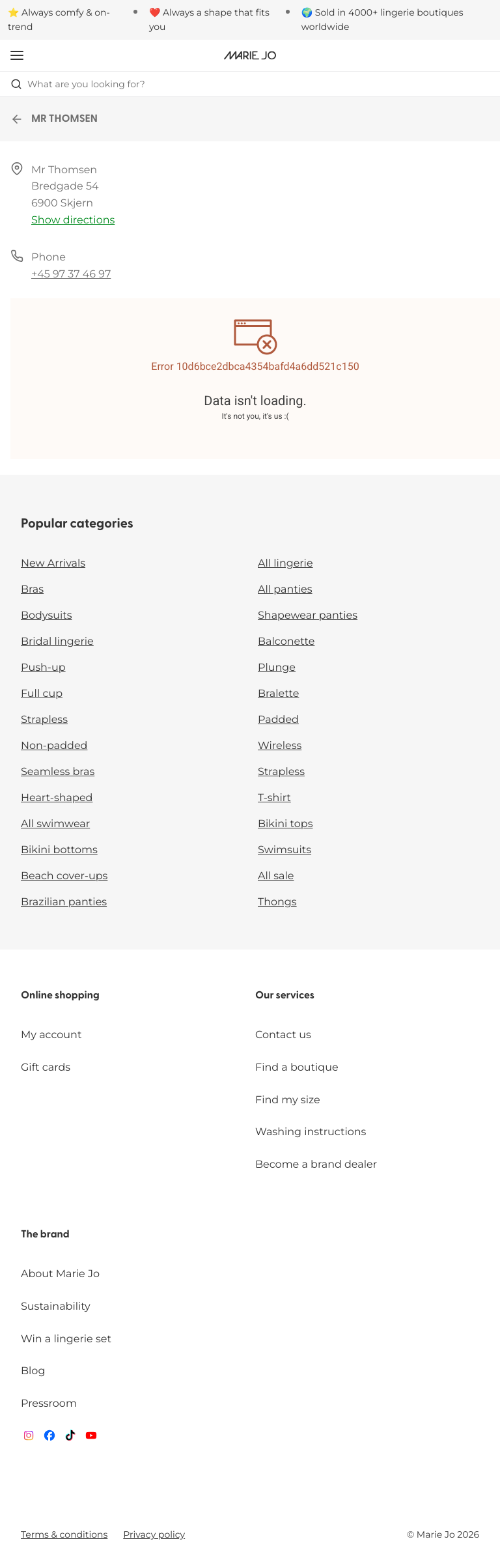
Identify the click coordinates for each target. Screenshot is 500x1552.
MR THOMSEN (54, 119)
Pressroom (49, 1404)
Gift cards (45, 1068)
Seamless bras (57, 772)
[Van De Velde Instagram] (28, 1438)
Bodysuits (46, 616)
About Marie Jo (60, 1274)
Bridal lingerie (57, 642)
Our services (284, 996)
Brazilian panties (64, 902)
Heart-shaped (56, 798)
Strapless (44, 720)
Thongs (277, 902)
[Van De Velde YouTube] (91, 1438)
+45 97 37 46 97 (71, 274)
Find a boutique (297, 1068)
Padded (278, 720)
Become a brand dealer (316, 1165)
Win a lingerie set (66, 1339)
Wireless (279, 746)
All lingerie (285, 563)
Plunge (277, 668)
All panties (285, 590)
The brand (45, 1235)
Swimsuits (284, 850)
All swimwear (55, 824)
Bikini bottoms (59, 850)
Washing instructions (310, 1132)
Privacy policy (154, 1534)
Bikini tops (285, 824)
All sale (276, 876)
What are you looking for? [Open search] (77, 84)
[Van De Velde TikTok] (70, 1438)
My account (51, 1035)
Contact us (283, 1035)
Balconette (286, 642)
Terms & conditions (64, 1534)
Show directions (73, 220)
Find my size (287, 1100)
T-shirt (274, 798)
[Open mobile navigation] (17, 55)
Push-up (43, 668)
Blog (33, 1371)
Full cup (41, 694)
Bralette (278, 694)
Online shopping (60, 996)
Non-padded (54, 746)
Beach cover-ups (64, 876)
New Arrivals (53, 563)
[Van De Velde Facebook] (49, 1438)
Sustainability (55, 1307)
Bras (32, 590)
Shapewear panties (307, 616)
